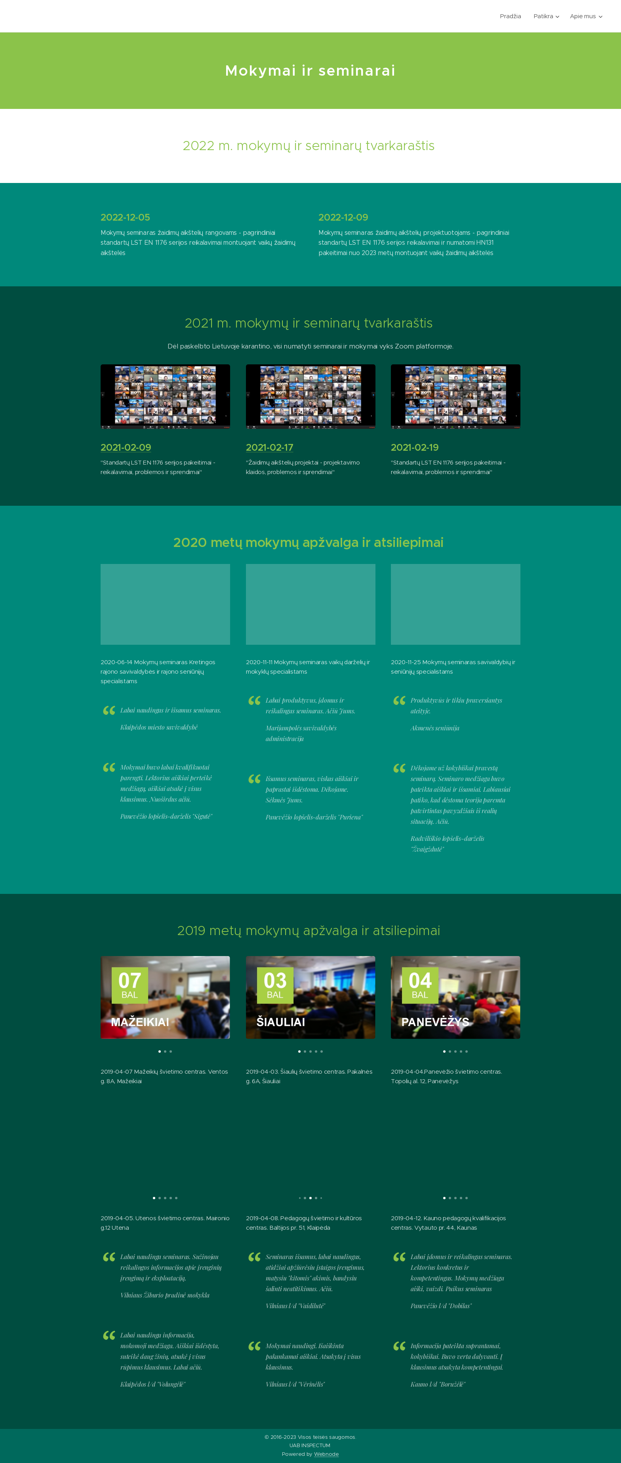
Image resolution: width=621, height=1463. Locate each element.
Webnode (326, 1454)
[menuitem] (512, 16)
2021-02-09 (126, 448)
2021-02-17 (269, 448)
